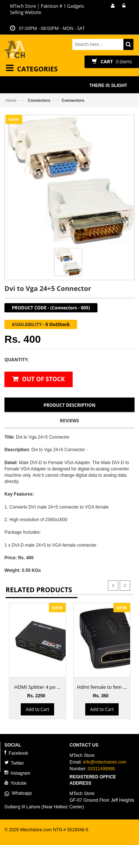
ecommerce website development (37, 836)
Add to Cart (37, 709)
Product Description (69, 405)
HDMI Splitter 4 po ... (37, 687)
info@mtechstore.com (104, 762)
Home (11, 100)
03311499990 (101, 768)
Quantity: (16, 359)
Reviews (69, 421)
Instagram (17, 773)
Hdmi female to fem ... (102, 687)
